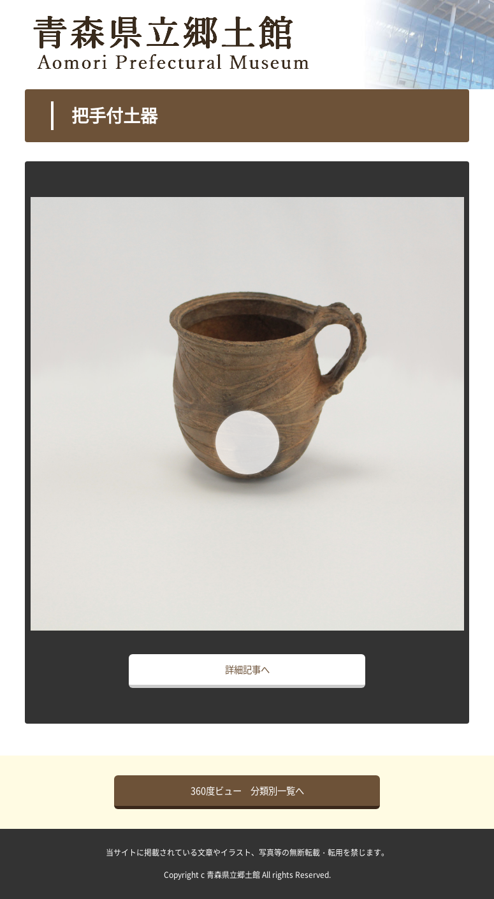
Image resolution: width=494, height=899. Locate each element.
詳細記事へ (247, 669)
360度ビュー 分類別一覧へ (247, 791)
